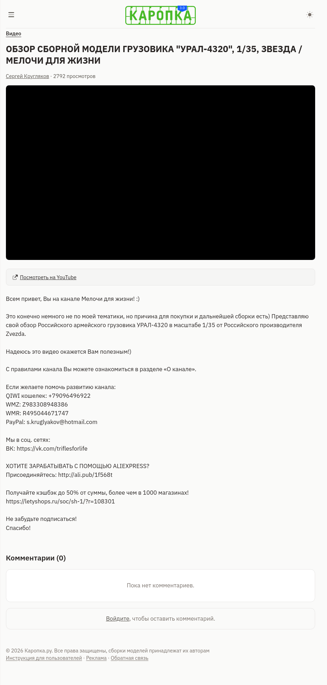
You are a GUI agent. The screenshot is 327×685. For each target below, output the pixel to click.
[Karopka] (160, 15)
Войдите (117, 618)
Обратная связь (129, 658)
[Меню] (11, 15)
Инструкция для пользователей (44, 658)
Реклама (96, 658)
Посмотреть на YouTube (44, 277)
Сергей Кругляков (27, 76)
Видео (13, 33)
